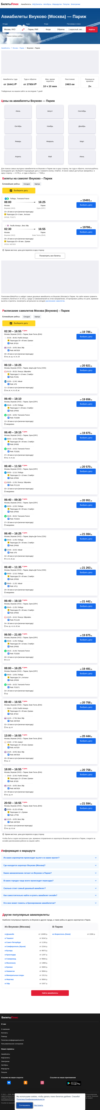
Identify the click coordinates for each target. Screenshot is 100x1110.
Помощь (4, 1036)
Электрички (75, 4)
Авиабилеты (26, 4)
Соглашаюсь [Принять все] (24, 1105)
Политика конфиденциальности (12, 1040)
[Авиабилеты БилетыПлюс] (10, 1018)
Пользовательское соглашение (12, 1044)
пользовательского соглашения (11, 1100)
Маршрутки (57, 4)
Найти (92, 29)
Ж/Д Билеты (37, 4)
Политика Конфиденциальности (30, 1099)
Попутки (66, 4)
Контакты (4, 1033)
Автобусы (47, 4)
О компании (5, 1029)
